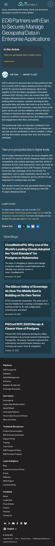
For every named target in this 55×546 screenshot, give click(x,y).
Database (7, 374)
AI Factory (7, 381)
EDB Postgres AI (9, 370)
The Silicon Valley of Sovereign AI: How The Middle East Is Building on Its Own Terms (26, 291)
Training (6, 443)
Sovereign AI (8, 400)
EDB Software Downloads (13, 435)
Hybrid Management (11, 377)
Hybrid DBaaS (8, 408)
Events (6, 473)
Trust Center (8, 446)
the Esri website (31, 219)
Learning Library (9, 485)
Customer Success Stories (13, 469)
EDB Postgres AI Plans (12, 450)
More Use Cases (9, 420)
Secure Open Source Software (15, 416)
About (5, 496)
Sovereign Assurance (11, 389)
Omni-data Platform (11, 412)
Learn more (9, 61)
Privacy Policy (26, 539)
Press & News (8, 504)
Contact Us (7, 515)
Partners (6, 512)
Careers (6, 508)
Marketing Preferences (41, 539)
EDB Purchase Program (12, 454)
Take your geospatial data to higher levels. (22, 55)
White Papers (8, 481)
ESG (16, 539)
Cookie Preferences (10, 542)
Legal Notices (8, 539)
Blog (5, 466)
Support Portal (9, 439)
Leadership (7, 500)
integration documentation (13, 216)
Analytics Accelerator (11, 385)
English (10, 529)
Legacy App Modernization (14, 404)
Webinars (7, 477)
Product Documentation (12, 431)
